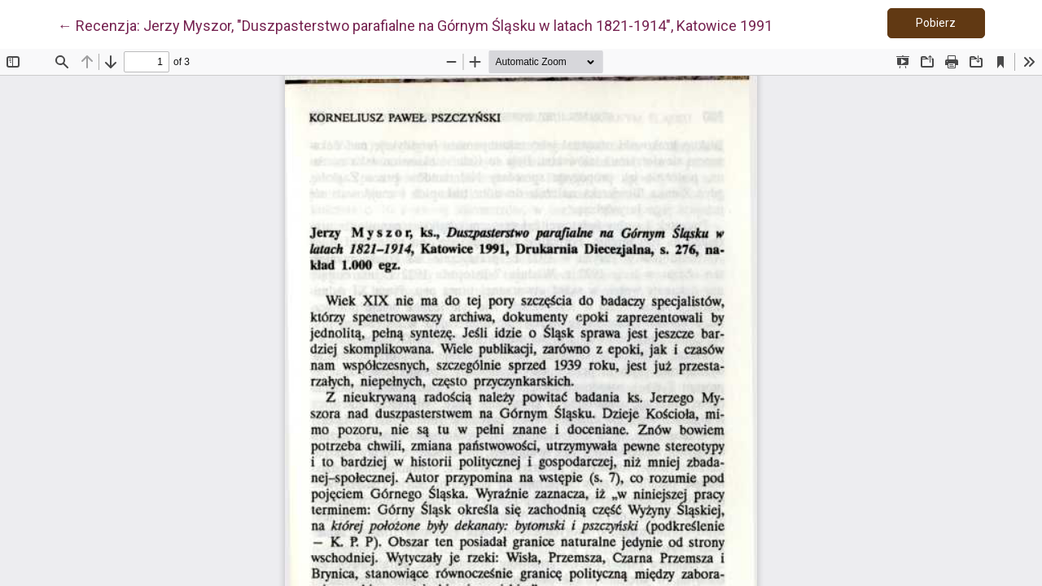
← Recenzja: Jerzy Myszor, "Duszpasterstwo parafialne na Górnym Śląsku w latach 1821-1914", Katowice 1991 (415, 24)
